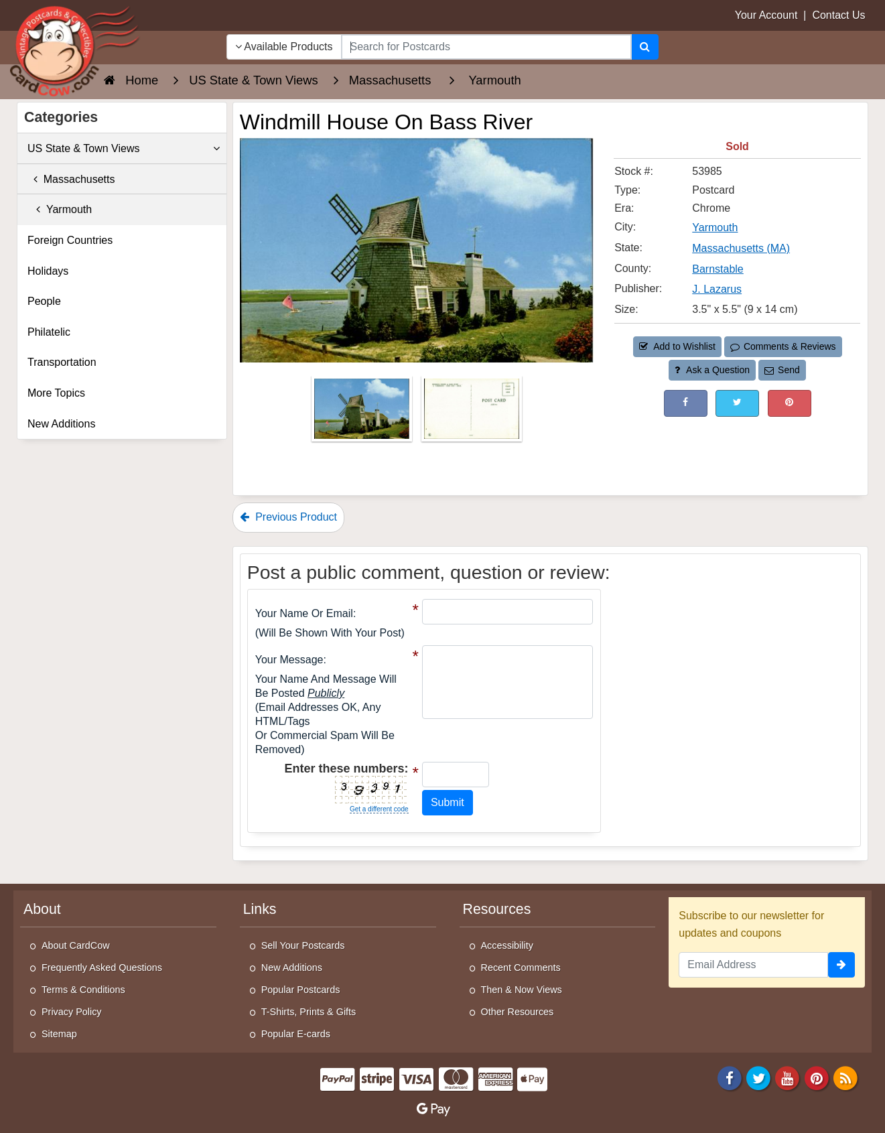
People (44, 301)
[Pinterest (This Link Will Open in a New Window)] (789, 403)
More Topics (56, 393)
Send (781, 369)
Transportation (61, 362)
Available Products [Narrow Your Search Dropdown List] (284, 46)
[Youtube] (788, 1077)
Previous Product (288, 517)
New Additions (61, 423)
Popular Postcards (300, 989)
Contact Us (838, 15)
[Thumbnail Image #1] (363, 412)
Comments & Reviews (782, 346)
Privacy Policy (72, 1011)
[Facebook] (730, 1077)
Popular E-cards (295, 1033)
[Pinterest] (817, 1077)
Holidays (47, 271)
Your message (289, 659)
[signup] (841, 965)
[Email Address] (753, 965)
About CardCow (76, 945)
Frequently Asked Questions (102, 967)
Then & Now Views (521, 989)
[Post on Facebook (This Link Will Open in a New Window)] (685, 403)
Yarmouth (59, 209)
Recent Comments (521, 967)
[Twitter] (758, 1077)
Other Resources (517, 1011)
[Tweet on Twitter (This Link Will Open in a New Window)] (737, 403)
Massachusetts (71, 179)
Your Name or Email (304, 613)
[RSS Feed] (845, 1077)
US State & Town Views (123, 148)
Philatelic (48, 332)
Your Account (766, 15)
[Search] (645, 47)
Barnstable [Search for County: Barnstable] (718, 269)
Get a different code (379, 809)
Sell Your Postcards (303, 945)
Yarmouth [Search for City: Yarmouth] (715, 227)
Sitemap (59, 1033)
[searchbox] (486, 47)
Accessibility (507, 945)
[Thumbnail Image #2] (471, 412)
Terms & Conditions (83, 989)
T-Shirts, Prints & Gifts (308, 1011)
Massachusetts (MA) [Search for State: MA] (741, 248)
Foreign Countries (70, 240)
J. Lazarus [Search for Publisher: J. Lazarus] (717, 289)
